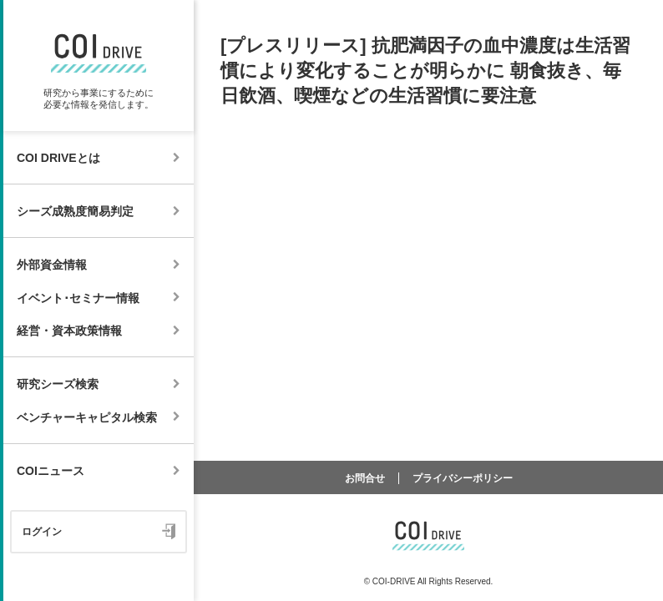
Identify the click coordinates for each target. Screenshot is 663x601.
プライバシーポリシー (462, 478)
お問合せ (365, 478)
